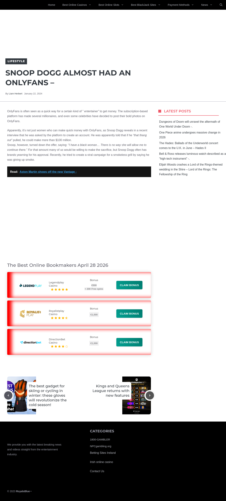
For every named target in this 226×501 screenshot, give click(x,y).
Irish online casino (101, 462)
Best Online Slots (113, 5)
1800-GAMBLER (100, 439)
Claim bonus (129, 285)
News (208, 5)
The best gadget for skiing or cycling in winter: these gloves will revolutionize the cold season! (48, 395)
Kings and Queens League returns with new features (111, 391)
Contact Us (97, 471)
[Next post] (149, 395)
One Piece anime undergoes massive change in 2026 (189, 135)
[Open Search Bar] (221, 5)
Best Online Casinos (78, 5)
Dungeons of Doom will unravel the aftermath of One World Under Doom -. (189, 124)
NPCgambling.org (100, 446)
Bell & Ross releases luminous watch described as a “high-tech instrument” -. (192, 156)
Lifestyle (16, 61)
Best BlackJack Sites (147, 5)
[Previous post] (8, 395)
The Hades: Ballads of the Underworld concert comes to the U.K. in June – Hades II (188, 146)
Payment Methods (183, 5)
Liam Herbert (15, 93)
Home (51, 4)
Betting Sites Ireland (103, 452)
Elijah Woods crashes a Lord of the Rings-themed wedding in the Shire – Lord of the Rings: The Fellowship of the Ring (191, 169)
